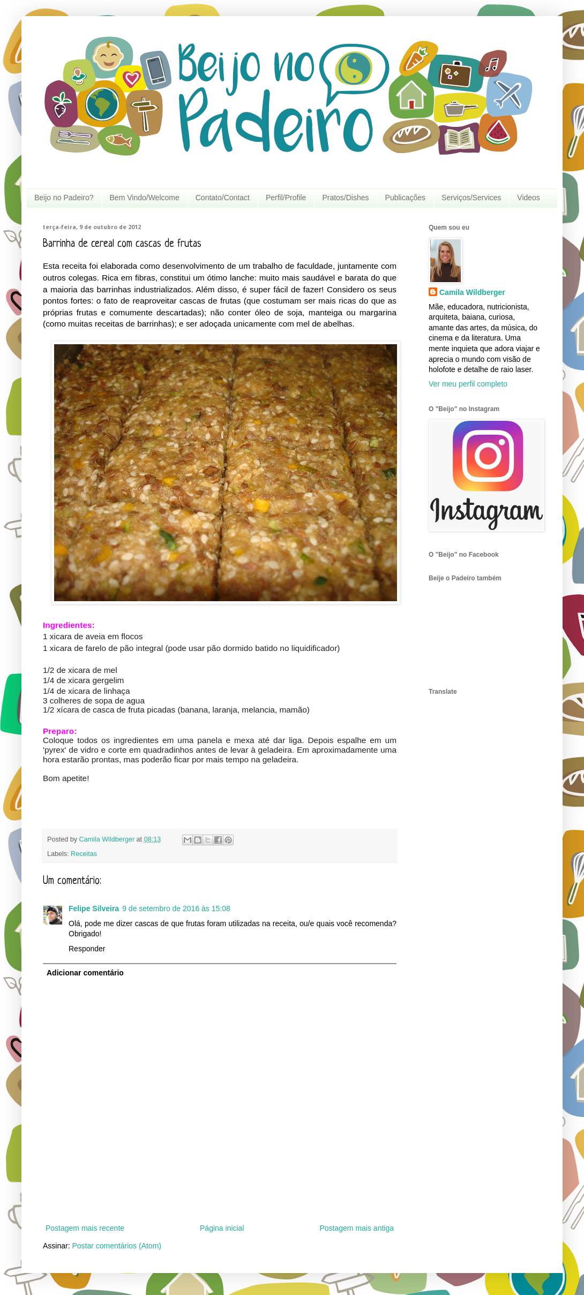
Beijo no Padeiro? (64, 197)
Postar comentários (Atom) (116, 1245)
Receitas (84, 854)
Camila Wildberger (472, 292)
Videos (528, 197)
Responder (87, 948)
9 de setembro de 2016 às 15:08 (176, 908)
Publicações (405, 197)
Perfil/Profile (286, 197)
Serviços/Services (471, 197)
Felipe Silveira (94, 908)
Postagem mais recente (85, 1228)
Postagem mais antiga (356, 1228)
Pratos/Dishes (345, 197)
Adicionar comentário (85, 972)
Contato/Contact (223, 197)
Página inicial (222, 1228)
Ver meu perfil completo (468, 384)
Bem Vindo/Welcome (144, 197)
